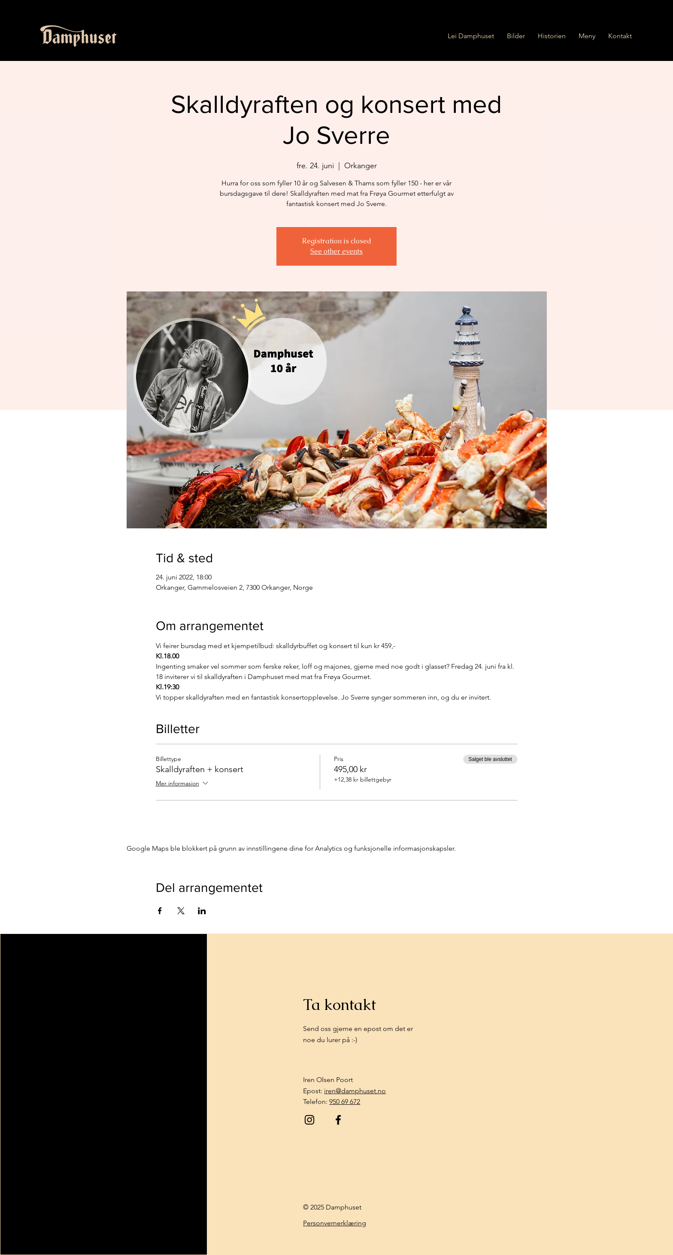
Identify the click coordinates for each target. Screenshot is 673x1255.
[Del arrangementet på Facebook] (160, 910)
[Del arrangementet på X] (181, 910)
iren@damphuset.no (355, 1091)
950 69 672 (344, 1101)
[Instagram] (309, 1119)
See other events (336, 251)
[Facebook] (338, 1119)
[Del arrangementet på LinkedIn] (202, 910)
